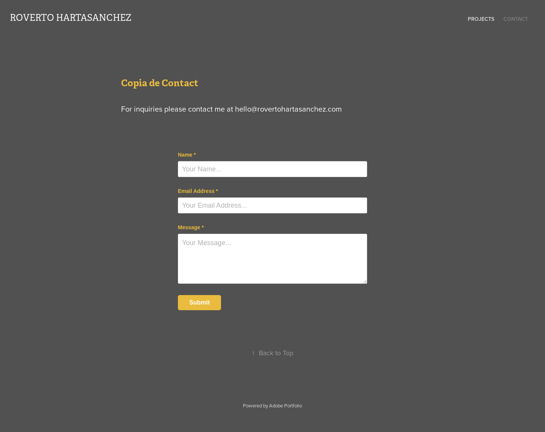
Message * (191, 227)
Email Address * (198, 191)
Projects (481, 19)
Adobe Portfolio (285, 405)
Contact (515, 19)
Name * (187, 154)
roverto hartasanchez (70, 17)
